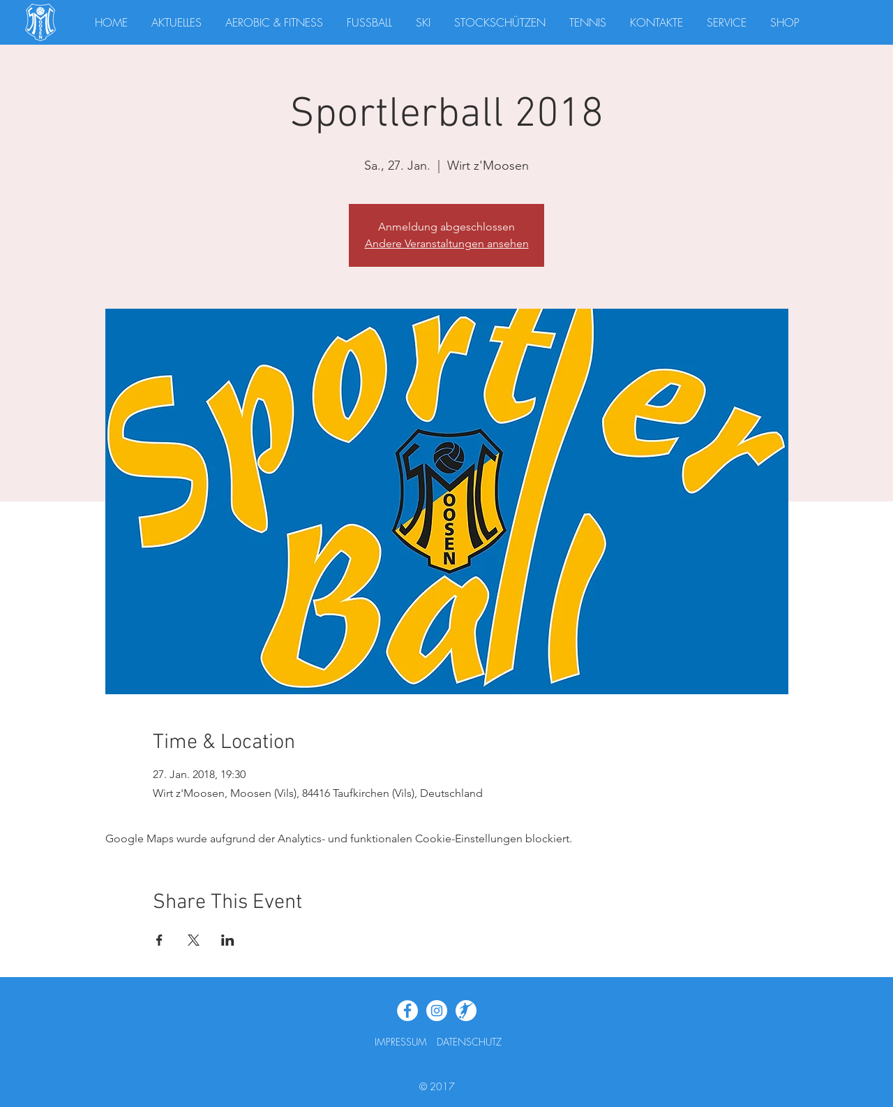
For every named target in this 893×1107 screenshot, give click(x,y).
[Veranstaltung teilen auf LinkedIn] (227, 940)
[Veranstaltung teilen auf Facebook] (159, 940)
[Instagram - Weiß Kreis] (436, 1010)
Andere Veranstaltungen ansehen (447, 243)
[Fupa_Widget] (466, 1010)
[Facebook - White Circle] (407, 1010)
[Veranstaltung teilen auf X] (193, 940)
